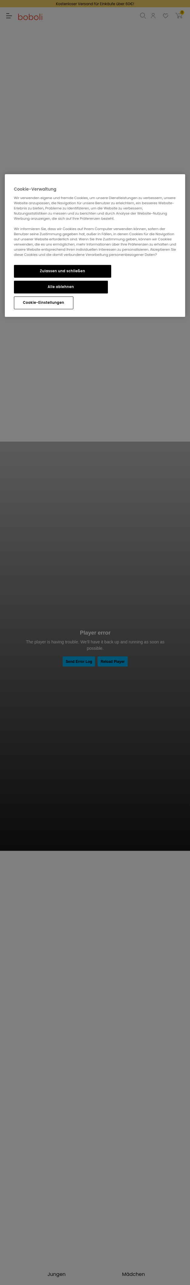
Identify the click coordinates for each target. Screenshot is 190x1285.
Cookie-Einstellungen (43, 302)
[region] (95, 245)
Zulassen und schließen (62, 271)
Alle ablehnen (61, 286)
